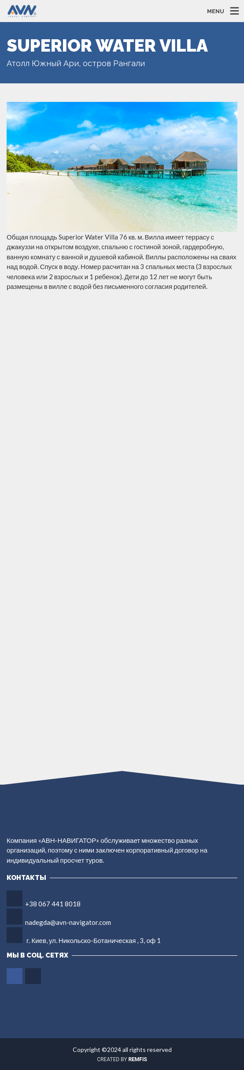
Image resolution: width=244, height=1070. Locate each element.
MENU (215, 10)
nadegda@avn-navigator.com (68, 922)
